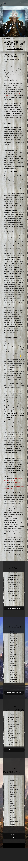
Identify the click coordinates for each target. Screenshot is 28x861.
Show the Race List (14, 602)
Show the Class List (14, 687)
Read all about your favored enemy (13, 473)
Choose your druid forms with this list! (14, 482)
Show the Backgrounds (14, 829)
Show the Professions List (14, 744)
